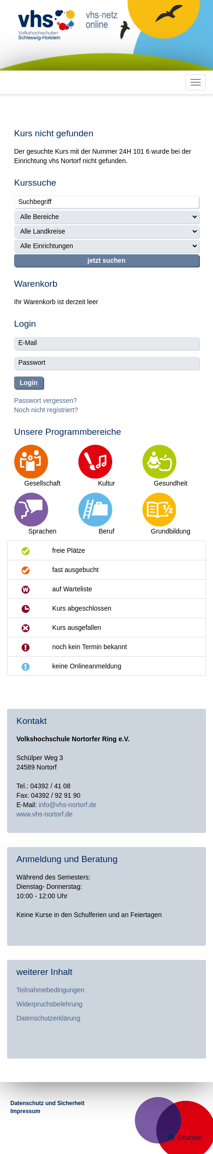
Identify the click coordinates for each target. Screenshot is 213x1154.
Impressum (25, 1111)
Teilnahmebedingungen (50, 990)
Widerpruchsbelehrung (49, 1004)
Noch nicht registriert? (46, 410)
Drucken (185, 1137)
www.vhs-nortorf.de (44, 814)
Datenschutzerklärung (48, 1018)
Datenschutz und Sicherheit (47, 1103)
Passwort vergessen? (45, 400)
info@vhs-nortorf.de (67, 805)
